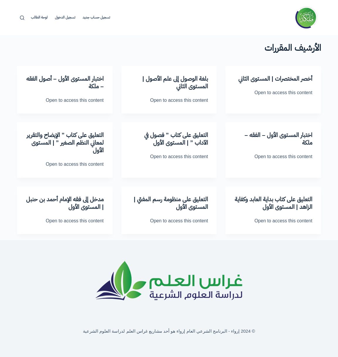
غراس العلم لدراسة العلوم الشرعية (115, 331)
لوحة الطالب (39, 17)
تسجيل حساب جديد (96, 17)
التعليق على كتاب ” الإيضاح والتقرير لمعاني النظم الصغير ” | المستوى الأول (65, 142)
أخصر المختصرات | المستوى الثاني (275, 78)
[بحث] (22, 18)
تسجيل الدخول (65, 17)
